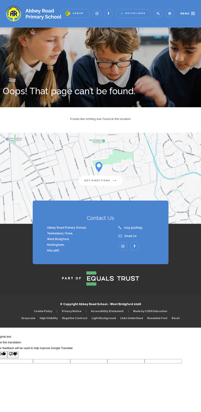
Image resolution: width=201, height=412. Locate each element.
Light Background (104, 318)
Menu (185, 13)
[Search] (158, 13)
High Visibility (49, 318)
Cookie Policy (43, 311)
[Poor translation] (13, 354)
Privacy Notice (71, 311)
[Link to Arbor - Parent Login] (74, 13)
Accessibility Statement (107, 311)
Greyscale (28, 318)
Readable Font (157, 318)
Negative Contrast (74, 318)
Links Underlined (131, 318)
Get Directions (103, 182)
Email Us (127, 236)
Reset (176, 318)
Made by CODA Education (151, 311)
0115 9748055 (130, 227)
